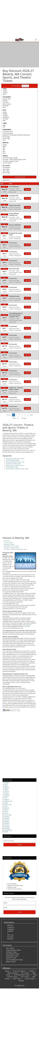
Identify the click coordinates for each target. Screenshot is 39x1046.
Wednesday (6, 117)
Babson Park (7, 810)
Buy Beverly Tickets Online (13, 469)
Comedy (5, 100)
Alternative (6, 106)
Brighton (6, 827)
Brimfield (6, 828)
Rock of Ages (6, 138)
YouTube (10, 942)
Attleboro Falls (8, 806)
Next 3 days (6, 169)
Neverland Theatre (9, 549)
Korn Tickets (10, 953)
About (7, 976)
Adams (6, 791)
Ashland (6, 801)
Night (4, 125)
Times (5, 123)
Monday (5, 114)
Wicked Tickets (10, 967)
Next (31, 420)
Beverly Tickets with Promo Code (15, 467)
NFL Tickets (25, 978)
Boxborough (7, 820)
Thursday (5, 119)
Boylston (6, 821)
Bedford (6, 813)
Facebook (10, 936)
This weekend (6, 167)
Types (5, 89)
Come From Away (8, 133)
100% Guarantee (12, 978)
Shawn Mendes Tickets (13, 955)
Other (4, 94)
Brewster (6, 825)
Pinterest (10, 944)
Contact (31, 976)
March (4, 146)
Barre (5, 811)
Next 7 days (6, 171)
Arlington (6, 799)
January (5, 144)
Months (6, 142)
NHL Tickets (25, 982)
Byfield (6, 837)
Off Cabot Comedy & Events (10, 161)
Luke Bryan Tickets (12, 961)
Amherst (6, 796)
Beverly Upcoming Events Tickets (15, 464)
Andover (6, 798)
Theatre (5, 91)
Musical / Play (6, 99)
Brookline (7, 832)
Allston (6, 794)
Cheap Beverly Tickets (12, 472)
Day (4, 127)
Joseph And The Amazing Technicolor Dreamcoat (16, 135)
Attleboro (7, 805)
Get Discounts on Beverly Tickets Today (17, 474)
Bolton (6, 816)
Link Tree (10, 940)
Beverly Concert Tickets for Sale (15, 470)
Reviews (21, 986)
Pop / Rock (6, 102)
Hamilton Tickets (11, 957)
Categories (7, 97)
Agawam (6, 793)
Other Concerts (7, 104)
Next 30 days (6, 172)
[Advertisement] (19, 19)
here (6, 575)
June (4, 151)
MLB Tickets (17, 984)
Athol (5, 803)
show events (19, 423)
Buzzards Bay (8, 835)
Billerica (6, 815)
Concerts (5, 92)
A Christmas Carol (8, 131)
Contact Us (10, 932)
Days (4, 110)
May (4, 150)
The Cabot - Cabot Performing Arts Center (14, 159)
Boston (6, 818)
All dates (6, 165)
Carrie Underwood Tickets (14, 965)
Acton (6, 789)
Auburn (6, 808)
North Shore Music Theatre (10, 158)
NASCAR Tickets (11, 963)
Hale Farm (7, 546)
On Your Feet (6, 136)
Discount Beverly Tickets (13, 465)
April (4, 148)
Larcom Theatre (7, 163)
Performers (7, 129)
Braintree (6, 823)
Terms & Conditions (19, 976)
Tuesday (5, 115)
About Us (10, 930)
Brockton (6, 830)
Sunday (5, 112)
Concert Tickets (29, 984)
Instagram (10, 934)
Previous (8, 420)
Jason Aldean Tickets (12, 959)
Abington (6, 788)
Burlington (7, 833)
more (4, 107)
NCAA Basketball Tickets (22, 980)
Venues (5, 156)
